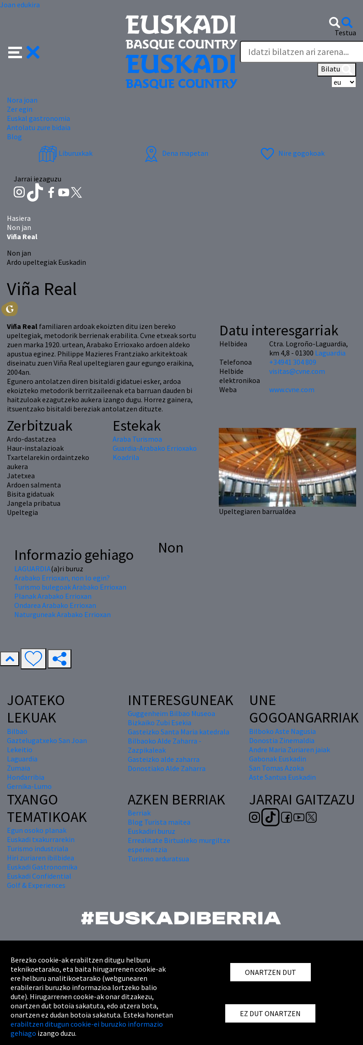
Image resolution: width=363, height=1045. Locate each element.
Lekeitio (20, 749)
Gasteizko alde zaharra (164, 759)
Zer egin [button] (20, 109)
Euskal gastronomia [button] (38, 118)
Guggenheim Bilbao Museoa (171, 713)
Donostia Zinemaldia (281, 740)
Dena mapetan (175, 153)
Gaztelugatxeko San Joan (47, 740)
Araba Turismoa (137, 438)
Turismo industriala (37, 848)
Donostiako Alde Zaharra (167, 768)
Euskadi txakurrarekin (41, 839)
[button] (24, 51)
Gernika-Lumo (29, 786)
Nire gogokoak (291, 153)
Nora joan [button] (22, 99)
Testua (345, 32)
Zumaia (18, 767)
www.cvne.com (291, 389)
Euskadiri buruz (151, 831)
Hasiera (19, 218)
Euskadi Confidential (39, 876)
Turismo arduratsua (158, 858)
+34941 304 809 (292, 362)
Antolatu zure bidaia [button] (38, 127)
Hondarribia (25, 777)
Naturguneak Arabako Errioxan (62, 614)
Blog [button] (14, 136)
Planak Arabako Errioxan (53, 596)
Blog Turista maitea (159, 821)
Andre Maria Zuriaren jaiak (289, 749)
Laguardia (330, 352)
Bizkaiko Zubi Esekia (159, 722)
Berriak (139, 812)
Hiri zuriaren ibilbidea (40, 857)
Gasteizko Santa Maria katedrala (178, 731)
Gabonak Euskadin (277, 758)
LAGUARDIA (32, 568)
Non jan (19, 227)
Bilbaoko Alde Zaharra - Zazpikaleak (164, 745)
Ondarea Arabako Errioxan (55, 605)
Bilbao (17, 731)
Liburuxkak (65, 153)
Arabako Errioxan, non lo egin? (62, 577)
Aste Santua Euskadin (282, 777)
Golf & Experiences (36, 885)
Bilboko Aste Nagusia (282, 731)
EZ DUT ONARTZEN (270, 1013)
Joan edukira (20, 4)
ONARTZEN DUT (270, 972)
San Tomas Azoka (276, 767)
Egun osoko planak (36, 830)
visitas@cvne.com (297, 371)
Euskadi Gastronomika (42, 866)
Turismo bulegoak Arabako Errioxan (70, 586)
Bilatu (336, 69)
